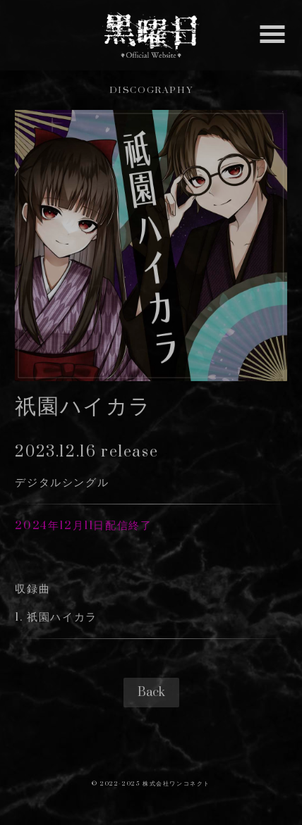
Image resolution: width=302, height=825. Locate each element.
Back (151, 692)
